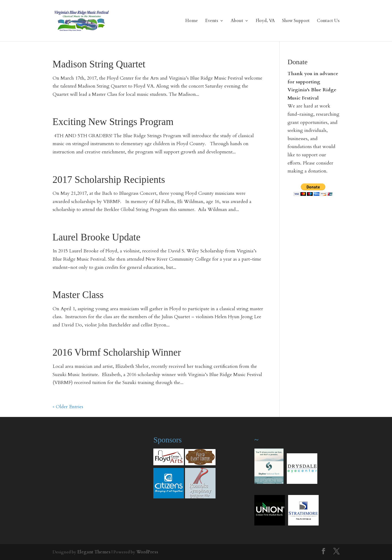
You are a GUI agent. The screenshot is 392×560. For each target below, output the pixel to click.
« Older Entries (68, 406)
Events (211, 21)
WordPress (147, 552)
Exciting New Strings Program (113, 121)
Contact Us (328, 21)
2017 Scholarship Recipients (109, 179)
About (237, 21)
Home (191, 21)
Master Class (78, 294)
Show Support (296, 21)
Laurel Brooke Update (97, 237)
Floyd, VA (265, 21)
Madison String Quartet (99, 64)
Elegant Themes (94, 552)
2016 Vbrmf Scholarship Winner (117, 352)
